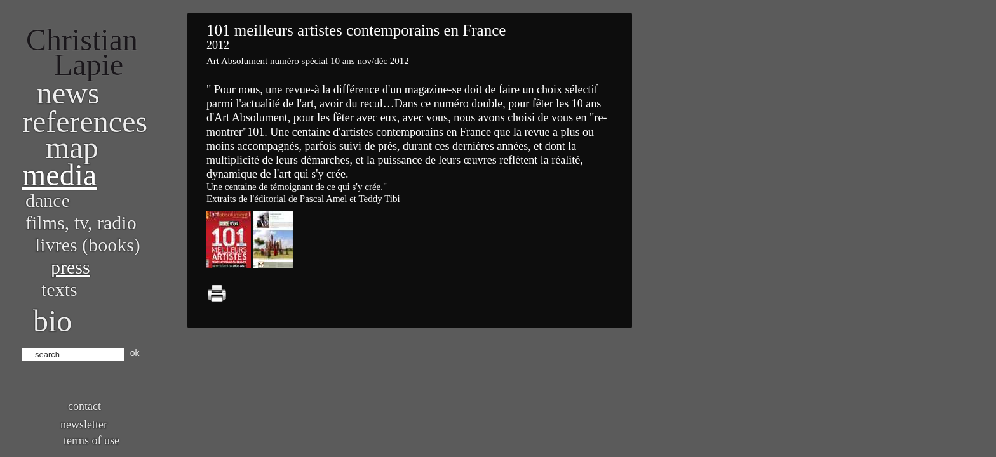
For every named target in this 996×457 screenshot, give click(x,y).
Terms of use (91, 440)
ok (135, 353)
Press (70, 266)
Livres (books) (87, 244)
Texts (59, 289)
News (68, 93)
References (84, 121)
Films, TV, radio (81, 222)
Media (59, 175)
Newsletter (83, 424)
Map (72, 147)
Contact (84, 406)
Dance (47, 200)
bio (52, 321)
